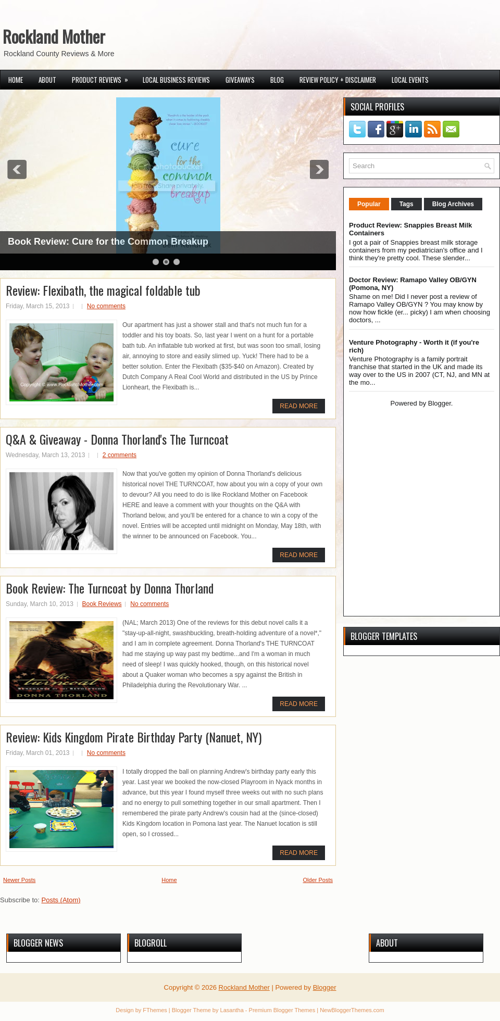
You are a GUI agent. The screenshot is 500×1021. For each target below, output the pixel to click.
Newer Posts (19, 880)
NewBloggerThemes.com (352, 1010)
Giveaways (240, 79)
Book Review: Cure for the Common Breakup (108, 241)
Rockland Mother (54, 36)
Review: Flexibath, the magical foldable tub (103, 290)
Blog (277, 79)
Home (15, 79)
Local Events (410, 79)
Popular (369, 204)
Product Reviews (103, 77)
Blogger (439, 403)
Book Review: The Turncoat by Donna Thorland (110, 588)
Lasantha (232, 1010)
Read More (299, 406)
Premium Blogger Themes (282, 1010)
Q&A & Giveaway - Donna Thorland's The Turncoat (117, 439)
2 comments (119, 455)
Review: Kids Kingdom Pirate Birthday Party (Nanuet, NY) (133, 736)
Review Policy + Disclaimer (337, 79)
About (47, 79)
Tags (406, 204)
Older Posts (318, 880)
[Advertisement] (414, 536)
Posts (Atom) (61, 900)
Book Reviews (102, 604)
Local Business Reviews (176, 79)
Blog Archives (453, 204)
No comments (106, 306)
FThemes (155, 1010)
